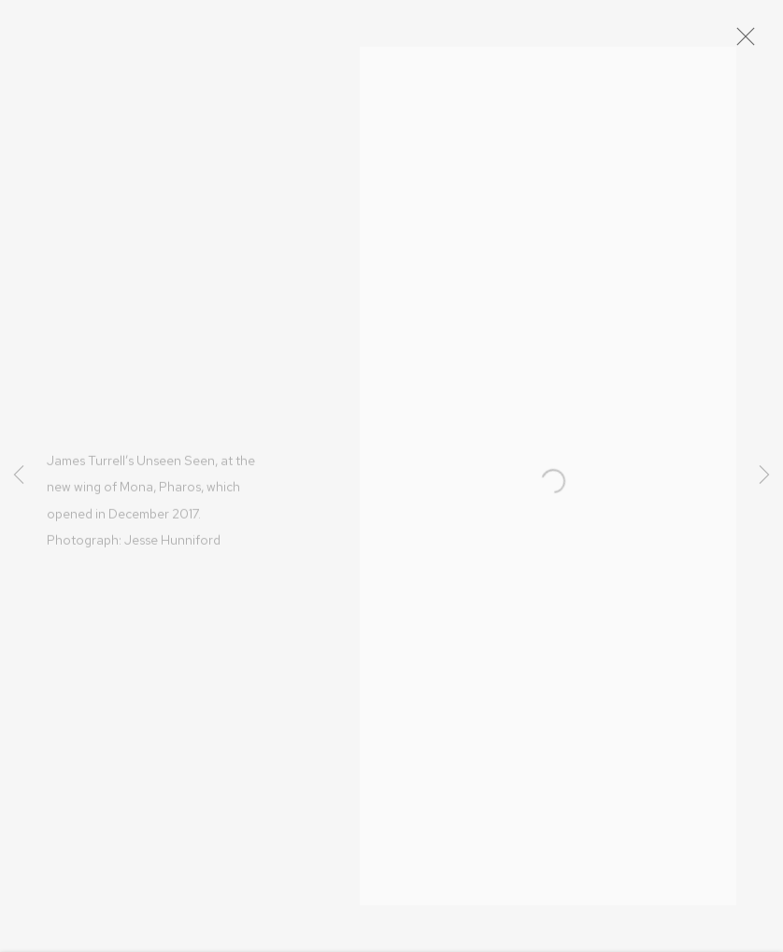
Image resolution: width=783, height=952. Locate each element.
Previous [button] (18, 476)
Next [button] (764, 476)
